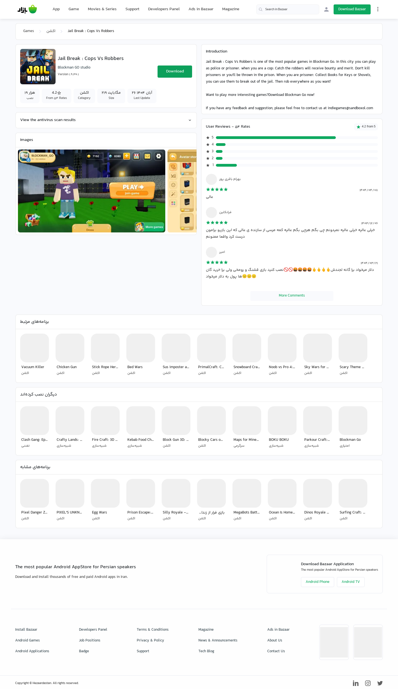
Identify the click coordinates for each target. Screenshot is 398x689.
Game (74, 9)
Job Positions (89, 641)
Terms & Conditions (153, 630)
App (56, 9)
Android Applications (32, 651)
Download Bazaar (352, 9)
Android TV (351, 582)
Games (28, 31)
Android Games (27, 641)
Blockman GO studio (74, 68)
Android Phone (317, 582)
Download (175, 71)
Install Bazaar (26, 630)
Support (132, 9)
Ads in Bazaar (200, 9)
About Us (274, 641)
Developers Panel (164, 9)
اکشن (50, 31)
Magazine (230, 9)
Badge (84, 651)
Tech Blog (206, 651)
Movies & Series (102, 9)
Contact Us (276, 651)
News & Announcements (217, 641)
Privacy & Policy (150, 641)
